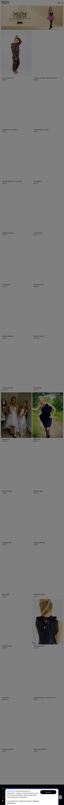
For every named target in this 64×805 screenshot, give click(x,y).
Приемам (48, 792)
